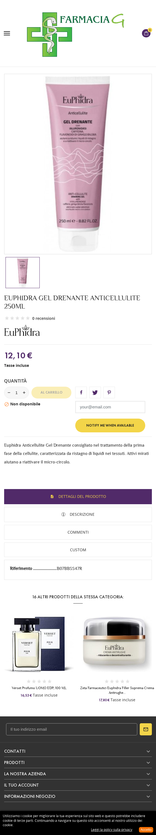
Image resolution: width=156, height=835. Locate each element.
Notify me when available (110, 425)
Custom (78, 549)
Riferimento (21, 568)
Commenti (78, 532)
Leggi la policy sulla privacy (111, 829)
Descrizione (82, 514)
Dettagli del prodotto (81, 496)
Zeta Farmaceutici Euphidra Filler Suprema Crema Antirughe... (117, 690)
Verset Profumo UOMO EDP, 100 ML (39, 688)
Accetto (146, 830)
